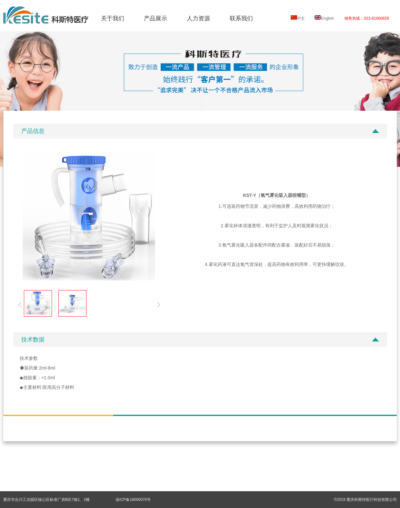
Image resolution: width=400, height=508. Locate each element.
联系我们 (241, 18)
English (324, 18)
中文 (298, 18)
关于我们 (112, 18)
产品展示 (155, 18)
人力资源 (198, 18)
